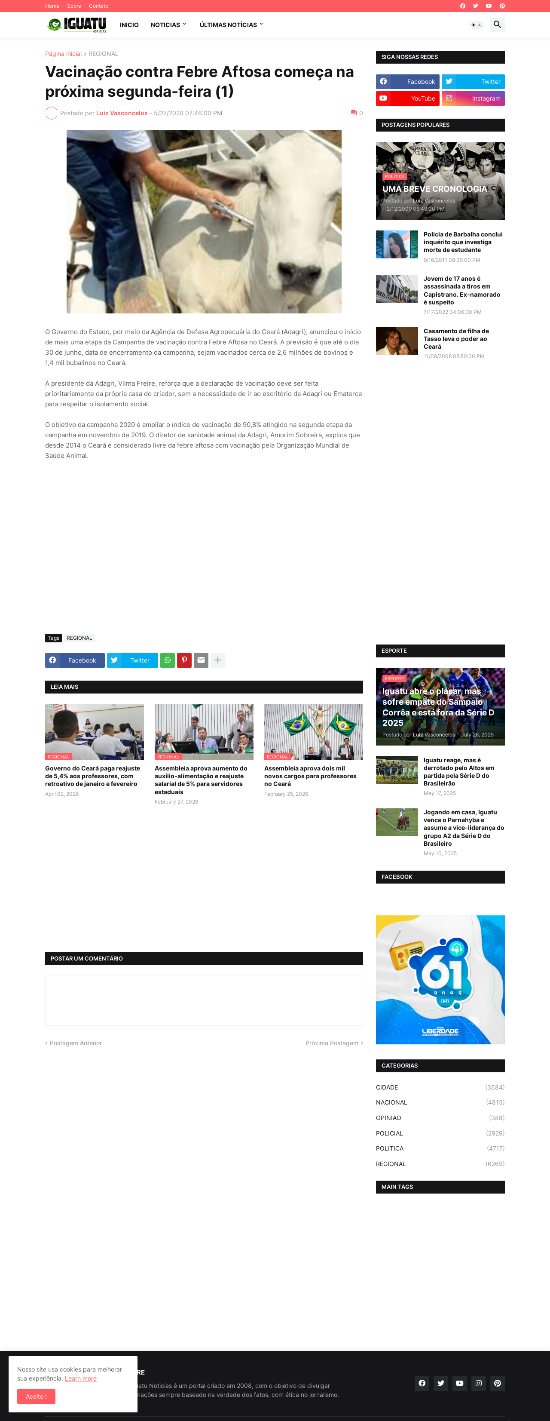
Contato (98, 6)
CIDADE (440, 1087)
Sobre (74, 6)
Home (52, 6)
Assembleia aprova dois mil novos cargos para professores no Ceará (310, 775)
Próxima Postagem (332, 1043)
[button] (476, 25)
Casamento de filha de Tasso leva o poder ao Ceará (456, 338)
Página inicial (63, 54)
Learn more (81, 1378)
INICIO (129, 24)
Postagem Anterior (76, 1043)
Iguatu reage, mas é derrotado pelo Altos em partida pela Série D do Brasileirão (459, 771)
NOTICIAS (165, 24)
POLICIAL (440, 1133)
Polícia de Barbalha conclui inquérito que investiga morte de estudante (463, 241)
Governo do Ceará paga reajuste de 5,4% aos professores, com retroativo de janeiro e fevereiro (92, 775)
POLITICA (440, 1148)
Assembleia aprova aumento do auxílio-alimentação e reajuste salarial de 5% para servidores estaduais (201, 779)
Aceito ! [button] (36, 1396)
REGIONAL (104, 54)
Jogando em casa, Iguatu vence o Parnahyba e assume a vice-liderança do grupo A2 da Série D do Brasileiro (464, 827)
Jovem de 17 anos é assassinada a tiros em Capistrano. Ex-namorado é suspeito (462, 290)
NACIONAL (440, 1102)
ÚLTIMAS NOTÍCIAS (228, 24)
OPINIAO (440, 1118)
